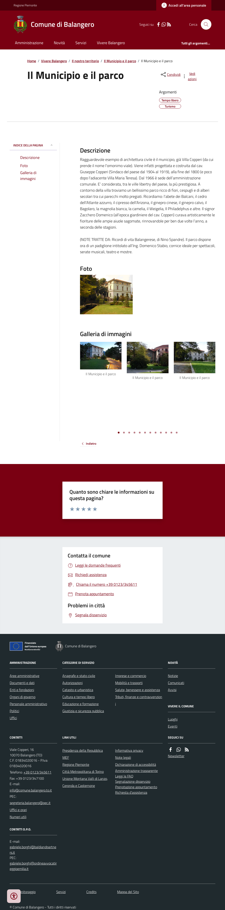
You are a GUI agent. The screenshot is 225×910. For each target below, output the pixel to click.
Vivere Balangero (111, 43)
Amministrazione (29, 43)
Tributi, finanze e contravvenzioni (138, 700)
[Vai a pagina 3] (129, 432)
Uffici (13, 718)
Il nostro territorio (85, 61)
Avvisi (172, 689)
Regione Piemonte (25, 5)
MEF (65, 757)
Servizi (80, 43)
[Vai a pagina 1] (119, 432)
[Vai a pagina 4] (134, 432)
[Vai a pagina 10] (166, 432)
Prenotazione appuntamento (136, 787)
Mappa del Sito (128, 891)
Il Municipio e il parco (120, 61)
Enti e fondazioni (22, 689)
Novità (59, 43)
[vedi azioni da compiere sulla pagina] (190, 76)
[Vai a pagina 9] (161, 432)
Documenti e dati (22, 682)
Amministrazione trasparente (136, 770)
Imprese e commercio (130, 675)
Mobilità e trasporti (129, 682)
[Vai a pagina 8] (155, 432)
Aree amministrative (24, 675)
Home (31, 61)
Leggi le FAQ (124, 776)
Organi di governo (22, 696)
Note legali (123, 757)
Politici (14, 710)
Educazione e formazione (80, 703)
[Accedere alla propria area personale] (183, 5)
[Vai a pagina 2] (124, 432)
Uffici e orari (18, 809)
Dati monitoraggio (23, 891)
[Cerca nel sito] (204, 24)
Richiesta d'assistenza (131, 792)
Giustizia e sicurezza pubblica (83, 710)
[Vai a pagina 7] (150, 432)
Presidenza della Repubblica (82, 750)
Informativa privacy (129, 750)
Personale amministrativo (28, 703)
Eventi (172, 726)
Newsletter (176, 756)
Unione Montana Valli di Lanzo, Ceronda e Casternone (85, 782)
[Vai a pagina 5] (140, 432)
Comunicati (176, 682)
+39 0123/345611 (37, 772)
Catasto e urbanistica (77, 689)
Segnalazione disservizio (132, 781)
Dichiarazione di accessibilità (135, 764)
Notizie (173, 675)
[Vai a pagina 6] (145, 432)
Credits (91, 891)
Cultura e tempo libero (78, 696)
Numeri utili (18, 816)
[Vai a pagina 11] (171, 432)
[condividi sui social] (170, 74)
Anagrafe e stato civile (78, 675)
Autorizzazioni (72, 682)
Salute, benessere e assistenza (137, 689)
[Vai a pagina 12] (177, 432)
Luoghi (173, 719)
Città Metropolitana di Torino (83, 771)
